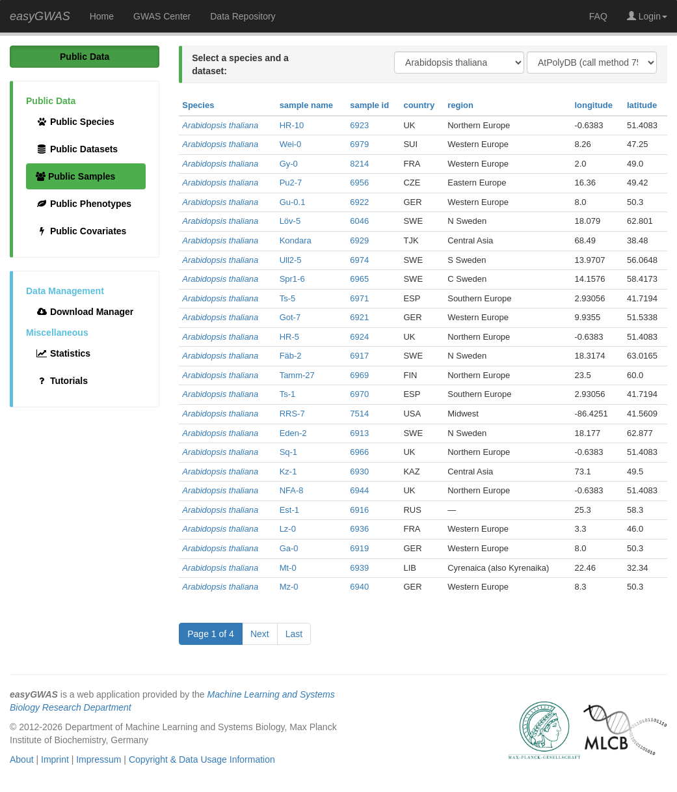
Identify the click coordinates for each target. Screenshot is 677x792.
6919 (359, 548)
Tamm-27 (297, 375)
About (22, 759)
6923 (359, 125)
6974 (359, 260)
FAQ (598, 16)
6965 (359, 279)
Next (259, 634)
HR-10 (292, 125)
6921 (359, 317)
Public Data (84, 56)
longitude (593, 105)
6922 (359, 202)
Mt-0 (288, 568)
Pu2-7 (291, 182)
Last (293, 634)
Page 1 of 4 (210, 634)
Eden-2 (293, 433)
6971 (359, 298)
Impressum (98, 759)
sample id (369, 105)
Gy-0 (289, 164)
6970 (359, 394)
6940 (359, 587)
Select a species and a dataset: (240, 64)
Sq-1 (288, 452)
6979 (359, 144)
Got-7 (290, 317)
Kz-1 (288, 471)
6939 (359, 568)
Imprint (55, 759)
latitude (642, 105)
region (460, 105)
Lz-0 (288, 529)
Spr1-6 (292, 279)
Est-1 (289, 510)
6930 (359, 471)
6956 (359, 182)
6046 (359, 221)
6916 (359, 510)
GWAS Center (162, 16)
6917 (359, 356)
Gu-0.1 (293, 202)
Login (647, 16)
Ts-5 (288, 298)
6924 (359, 337)
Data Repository (242, 16)
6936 (359, 529)
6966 (359, 452)
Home (102, 16)
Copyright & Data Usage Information (202, 759)
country (418, 105)
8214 (359, 164)
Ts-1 (288, 394)
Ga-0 (289, 548)
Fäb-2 (291, 356)
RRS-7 (292, 413)
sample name (306, 105)
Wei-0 (291, 144)
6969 (359, 375)
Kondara (296, 240)
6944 (359, 490)
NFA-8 (292, 490)
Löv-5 (290, 221)
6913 (359, 433)
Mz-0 (289, 587)
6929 (359, 240)
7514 (359, 413)
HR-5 (289, 337)
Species (198, 105)
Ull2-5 (291, 260)
